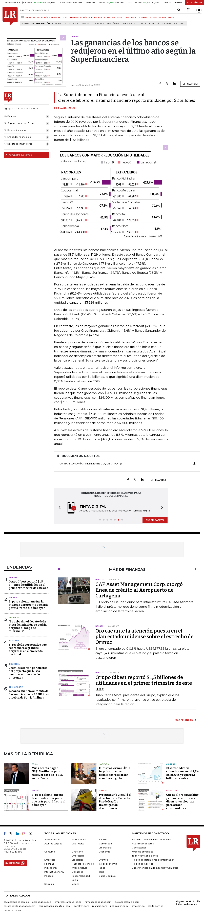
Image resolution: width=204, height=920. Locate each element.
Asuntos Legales (53, 843)
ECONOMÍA (42, 17)
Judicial (103, 791)
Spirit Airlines (129, 23)
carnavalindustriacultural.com (55, 906)
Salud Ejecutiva (107, 875)
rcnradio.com (99, 906)
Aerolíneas (113, 23)
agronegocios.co (41, 902)
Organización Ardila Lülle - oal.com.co (188, 902)
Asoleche (179, 23)
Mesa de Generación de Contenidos (151, 839)
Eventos (103, 859)
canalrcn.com (81, 906)
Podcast (48, 875)
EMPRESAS (54, 17)
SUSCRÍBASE (194, 2)
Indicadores (50, 867)
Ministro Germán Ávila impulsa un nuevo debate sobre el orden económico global (114, 773)
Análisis (103, 839)
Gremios (166, 23)
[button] (58, 508)
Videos (75, 884)
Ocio (101, 871)
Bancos (13, 577)
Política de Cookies (142, 863)
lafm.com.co (138, 906)
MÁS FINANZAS (184, 720)
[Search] (178, 10)
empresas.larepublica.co (67, 902)
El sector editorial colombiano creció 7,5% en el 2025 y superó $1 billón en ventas (182, 773)
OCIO (64, 17)
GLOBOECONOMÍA (78, 17)
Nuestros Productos (143, 843)
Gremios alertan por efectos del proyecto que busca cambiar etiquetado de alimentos (28, 672)
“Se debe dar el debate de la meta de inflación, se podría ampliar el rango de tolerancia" (28, 626)
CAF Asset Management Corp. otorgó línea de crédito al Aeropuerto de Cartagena (139, 590)
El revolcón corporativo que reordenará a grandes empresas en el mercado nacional (28, 649)
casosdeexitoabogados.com (19, 906)
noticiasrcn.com (119, 906)
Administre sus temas (18, 154)
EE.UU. (35, 764)
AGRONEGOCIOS (96, 17)
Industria (14, 640)
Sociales (49, 884)
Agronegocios (52, 839)
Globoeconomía (108, 863)
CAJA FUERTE (144, 17)
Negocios (86, 23)
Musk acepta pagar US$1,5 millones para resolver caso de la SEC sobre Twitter (47, 773)
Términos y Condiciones (145, 855)
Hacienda (14, 617)
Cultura (170, 764)
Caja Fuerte (78, 843)
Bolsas (13, 597)
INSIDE (171, 17)
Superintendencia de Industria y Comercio (155, 867)
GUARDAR (190, 83)
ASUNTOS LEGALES (126, 17)
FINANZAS (30, 17)
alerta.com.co (155, 906)
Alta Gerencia (79, 839)
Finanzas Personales (83, 863)
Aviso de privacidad (142, 851)
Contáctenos (139, 847)
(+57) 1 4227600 (13, 851)
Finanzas (49, 863)
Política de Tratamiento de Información (153, 859)
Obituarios (77, 871)
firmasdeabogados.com (98, 902)
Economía (104, 851)
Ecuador (73, 23)
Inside (102, 867)
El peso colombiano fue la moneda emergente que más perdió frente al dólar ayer (28, 605)
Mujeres (99, 23)
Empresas (49, 859)
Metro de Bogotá (150, 23)
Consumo (49, 851)
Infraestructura (79, 867)
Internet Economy (54, 871)
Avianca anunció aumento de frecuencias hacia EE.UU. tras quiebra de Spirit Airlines (29, 694)
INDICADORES (159, 17)
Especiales (77, 859)
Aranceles (60, 23)
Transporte (16, 687)
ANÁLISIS (111, 17)
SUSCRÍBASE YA (155, 520)
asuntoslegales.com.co (16, 902)
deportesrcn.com (13, 910)
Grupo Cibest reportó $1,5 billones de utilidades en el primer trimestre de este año (28, 585)
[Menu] (23, 17)
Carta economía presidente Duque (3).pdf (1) (127, 463)
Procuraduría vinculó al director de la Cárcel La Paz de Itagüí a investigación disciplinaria (115, 801)
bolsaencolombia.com (127, 902)
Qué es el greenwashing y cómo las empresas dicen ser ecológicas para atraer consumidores (182, 801)
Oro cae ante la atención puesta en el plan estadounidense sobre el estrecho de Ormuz (144, 636)
